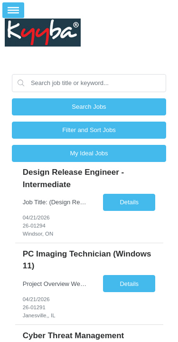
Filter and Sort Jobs (89, 129)
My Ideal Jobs (89, 153)
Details (129, 202)
